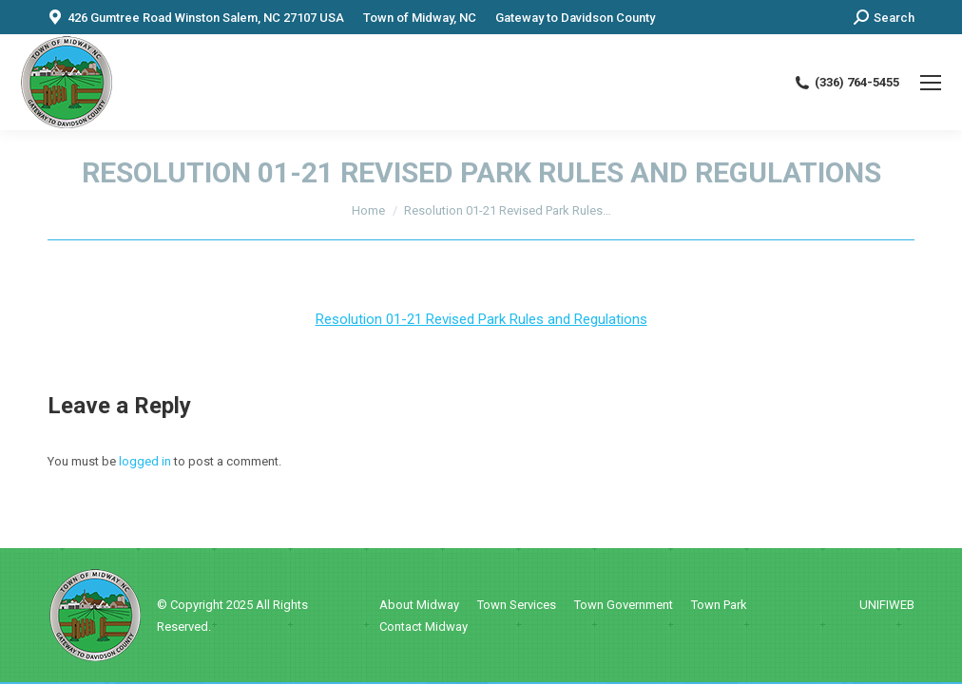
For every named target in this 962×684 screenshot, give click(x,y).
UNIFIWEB (886, 605)
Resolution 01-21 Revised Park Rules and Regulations (481, 319)
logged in (145, 461)
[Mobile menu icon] (930, 82)
